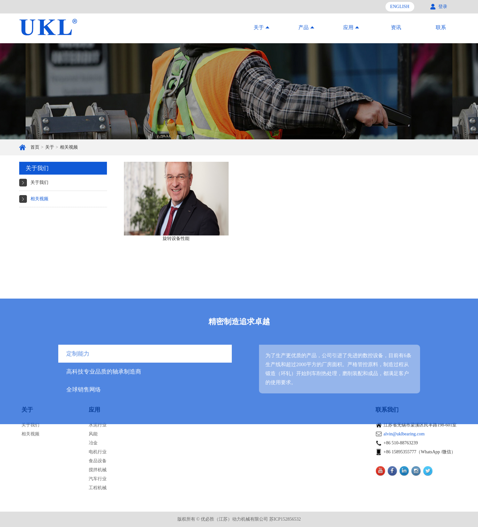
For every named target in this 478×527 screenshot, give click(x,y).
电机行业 (98, 451)
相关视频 (69, 147)
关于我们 (39, 182)
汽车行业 (98, 478)
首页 (34, 147)
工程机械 (98, 487)
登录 (442, 6)
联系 (441, 27)
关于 (49, 147)
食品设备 (98, 460)
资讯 (396, 27)
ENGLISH (399, 6)
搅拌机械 (98, 469)
